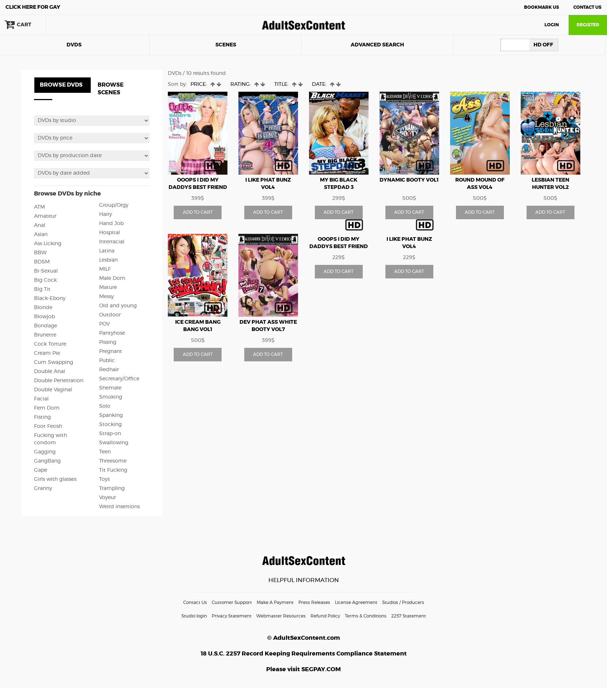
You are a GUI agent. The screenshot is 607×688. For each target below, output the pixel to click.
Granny (43, 488)
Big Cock (45, 280)
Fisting (42, 417)
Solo (104, 406)
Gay (32, 7)
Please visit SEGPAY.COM (303, 669)
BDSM (42, 262)
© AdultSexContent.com (303, 638)
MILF (105, 269)
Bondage (45, 325)
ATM (39, 207)
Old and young (118, 305)
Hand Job (111, 223)
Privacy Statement (232, 616)
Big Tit (42, 289)
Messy (106, 296)
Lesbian (108, 260)
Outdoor (110, 315)
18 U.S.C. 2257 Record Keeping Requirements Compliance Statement (304, 654)
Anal (39, 225)
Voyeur (107, 497)
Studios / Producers (403, 602)
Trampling (112, 488)
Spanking (111, 415)
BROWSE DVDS (61, 85)
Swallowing (113, 442)
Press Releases (314, 602)
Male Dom (112, 278)
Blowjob (44, 316)
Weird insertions (119, 506)
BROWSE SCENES (111, 88)
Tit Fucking (113, 470)
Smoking (110, 397)
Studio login (194, 616)
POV (104, 324)
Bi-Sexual (46, 271)
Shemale (110, 388)
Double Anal (49, 371)
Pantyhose (112, 333)
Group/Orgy (113, 205)
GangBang (47, 461)
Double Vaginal (53, 389)
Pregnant (110, 351)
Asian (41, 234)
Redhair (109, 369)
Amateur (45, 216)
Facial (41, 399)
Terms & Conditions (366, 616)
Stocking (110, 424)
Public (107, 360)
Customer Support (232, 602)
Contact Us (587, 7)
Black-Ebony (49, 298)
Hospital (109, 232)
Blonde (43, 307)
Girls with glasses (55, 479)
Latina (106, 251)
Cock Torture (50, 344)
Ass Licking (47, 243)
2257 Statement (408, 616)
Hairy (105, 214)
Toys (104, 479)
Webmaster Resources (281, 616)
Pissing (107, 342)
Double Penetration (58, 380)
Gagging (45, 452)
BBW (40, 252)
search (69, 25)
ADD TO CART (198, 212)
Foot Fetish (48, 426)
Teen (105, 452)
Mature (108, 287)
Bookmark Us (541, 7)
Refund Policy (325, 616)
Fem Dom (47, 408)
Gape (40, 470)
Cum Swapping (53, 362)
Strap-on (110, 433)
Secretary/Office (119, 378)
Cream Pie (47, 353)
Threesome (113, 461)
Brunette (45, 335)
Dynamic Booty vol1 (409, 180)
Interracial (111, 241)
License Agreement (356, 602)
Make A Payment (275, 602)
